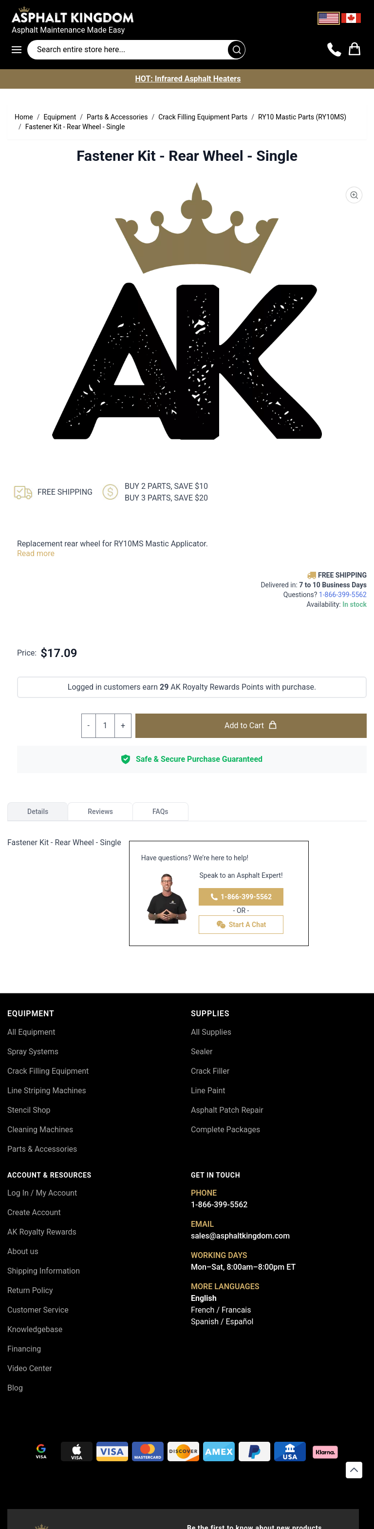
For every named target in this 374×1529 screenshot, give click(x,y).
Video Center (29, 1368)
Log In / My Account (42, 1193)
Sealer (201, 1051)
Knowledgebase (34, 1329)
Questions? (325, 595)
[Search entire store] (136, 49)
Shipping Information (43, 1271)
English (204, 1298)
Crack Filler (210, 1071)
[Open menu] (19, 49)
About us (22, 1251)
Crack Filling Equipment (48, 1071)
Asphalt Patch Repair (227, 1110)
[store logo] (187, 14)
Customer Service (38, 1310)
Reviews (100, 811)
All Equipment (31, 1032)
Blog (15, 1388)
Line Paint (208, 1090)
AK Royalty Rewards (41, 1232)
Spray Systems (32, 1051)
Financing (24, 1349)
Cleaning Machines (40, 1129)
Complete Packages (225, 1129)
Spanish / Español (222, 1321)
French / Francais (221, 1310)
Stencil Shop (29, 1110)
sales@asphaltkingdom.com (240, 1235)
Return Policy (30, 1290)
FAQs (160, 811)
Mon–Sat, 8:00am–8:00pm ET (243, 1267)
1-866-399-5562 (241, 897)
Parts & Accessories (42, 1149)
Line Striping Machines (46, 1090)
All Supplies (211, 1032)
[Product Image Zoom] (354, 195)
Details (37, 811)
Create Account (34, 1212)
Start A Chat (241, 924)
